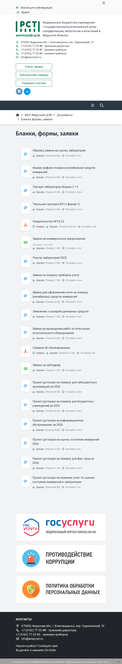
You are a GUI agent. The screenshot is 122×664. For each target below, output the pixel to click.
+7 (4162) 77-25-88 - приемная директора (48, 630)
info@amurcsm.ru (31, 57)
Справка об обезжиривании (51, 347)
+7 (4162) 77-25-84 (31, 53)
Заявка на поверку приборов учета (56, 275)
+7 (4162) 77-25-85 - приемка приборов (42, 634)
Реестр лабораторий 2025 (50, 257)
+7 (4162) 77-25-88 (31, 46)
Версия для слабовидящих (36, 7)
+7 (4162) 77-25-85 (31, 49)
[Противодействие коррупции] (61, 558)
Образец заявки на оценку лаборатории (59, 150)
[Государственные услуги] (61, 527)
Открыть (40, 226)
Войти (25, 12)
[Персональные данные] (61, 589)
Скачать (40, 156)
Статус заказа (34, 66)
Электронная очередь (33, 75)
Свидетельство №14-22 (48, 221)
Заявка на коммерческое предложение (59, 238)
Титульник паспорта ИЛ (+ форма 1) (56, 204)
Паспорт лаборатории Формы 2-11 (55, 187)
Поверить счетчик (34, 83)
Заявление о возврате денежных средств (61, 311)
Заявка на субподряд (46, 365)
